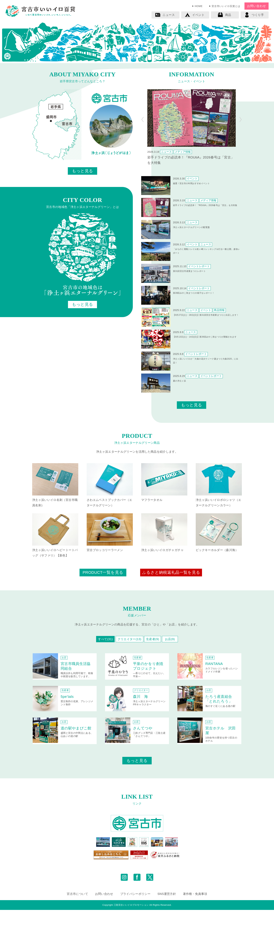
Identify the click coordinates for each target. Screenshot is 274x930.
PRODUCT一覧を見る (102, 572)
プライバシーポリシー (135, 914)
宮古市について (77, 914)
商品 (224, 15)
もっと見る (82, 171)
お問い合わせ (256, 6)
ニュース (165, 15)
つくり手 (254, 15)
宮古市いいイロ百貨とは (226, 6)
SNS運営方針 (166, 914)
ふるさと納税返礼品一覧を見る (171, 572)
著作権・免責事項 (195, 914)
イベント (195, 15)
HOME (199, 6)
